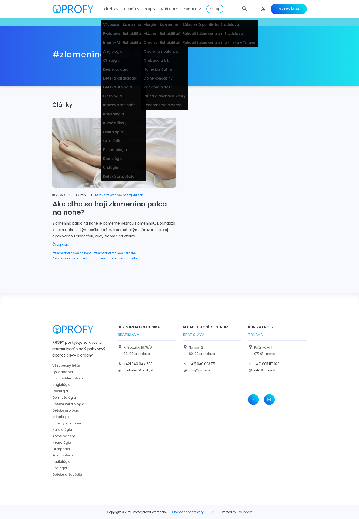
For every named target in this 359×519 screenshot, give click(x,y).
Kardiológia (62, 429)
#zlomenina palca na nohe (71, 253)
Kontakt (191, 8)
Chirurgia (60, 391)
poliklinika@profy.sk (139, 370)
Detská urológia (65, 410)
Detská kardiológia (68, 404)
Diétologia (61, 417)
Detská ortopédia (67, 474)
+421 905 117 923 (267, 364)
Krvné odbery (63, 436)
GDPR (212, 512)
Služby (109, 8)
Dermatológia (64, 397)
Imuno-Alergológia (68, 378)
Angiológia (61, 384)
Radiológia (61, 461)
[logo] (76, 9)
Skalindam (244, 512)
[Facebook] (253, 399)
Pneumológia (63, 455)
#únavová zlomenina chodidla (114, 258)
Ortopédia (61, 449)
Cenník (130, 8)
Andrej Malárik (133, 195)
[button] (244, 9)
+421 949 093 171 (202, 364)
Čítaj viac (60, 244)
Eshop (214, 8)
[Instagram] (269, 399)
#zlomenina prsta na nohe (71, 258)
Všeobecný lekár (66, 365)
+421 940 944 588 (138, 364)
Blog (148, 8)
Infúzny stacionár (67, 423)
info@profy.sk (200, 370)
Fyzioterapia (62, 372)
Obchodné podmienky (188, 512)
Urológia (59, 468)
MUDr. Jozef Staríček (107, 195)
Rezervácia (289, 9)
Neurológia (61, 442)
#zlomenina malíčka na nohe (114, 253)
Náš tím (168, 8)
